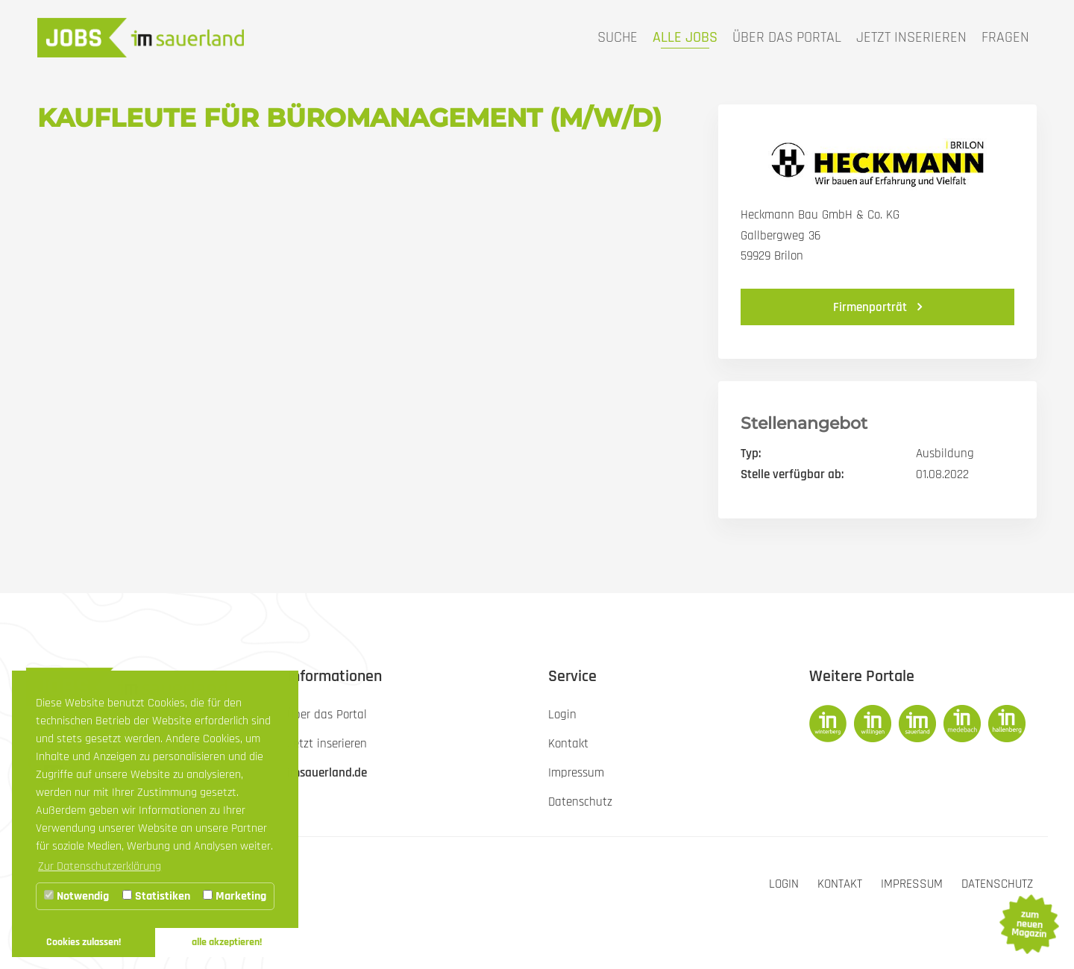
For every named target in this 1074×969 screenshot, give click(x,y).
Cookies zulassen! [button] (83, 942)
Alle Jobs (685, 37)
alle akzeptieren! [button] (227, 942)
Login (784, 884)
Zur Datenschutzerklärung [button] (99, 866)
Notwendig (76, 896)
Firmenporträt (871, 307)
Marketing (234, 896)
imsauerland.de (327, 773)
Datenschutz (997, 884)
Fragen (1005, 37)
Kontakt (839, 884)
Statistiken (156, 896)
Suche (617, 37)
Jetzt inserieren (911, 37)
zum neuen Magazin (1028, 924)
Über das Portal (786, 37)
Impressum (912, 884)
